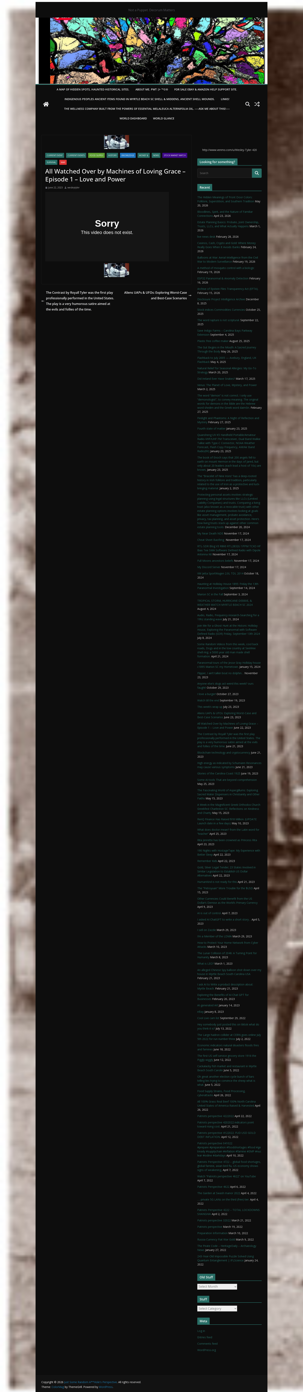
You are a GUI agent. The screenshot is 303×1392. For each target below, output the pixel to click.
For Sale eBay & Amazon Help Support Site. (205, 89)
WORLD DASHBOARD (133, 118)
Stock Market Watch (175, 155)
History (112, 155)
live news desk (206, 236)
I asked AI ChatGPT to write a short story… (224, 919)
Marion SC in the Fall (210, 594)
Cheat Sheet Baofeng (211, 540)
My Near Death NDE (210, 533)
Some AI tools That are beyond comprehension (227, 780)
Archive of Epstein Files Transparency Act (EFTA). (227, 289)
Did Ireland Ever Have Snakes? (216, 378)
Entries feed (204, 1337)
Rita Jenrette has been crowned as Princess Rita (227, 840)
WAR (63, 162)
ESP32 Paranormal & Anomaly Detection (223, 278)
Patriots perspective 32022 (214, 1220)
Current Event (55, 155)
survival (51, 162)
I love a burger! (206, 694)
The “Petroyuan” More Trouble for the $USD (225, 888)
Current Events (76, 155)
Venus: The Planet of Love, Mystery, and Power (227, 385)
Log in (201, 1331)
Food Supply (96, 155)
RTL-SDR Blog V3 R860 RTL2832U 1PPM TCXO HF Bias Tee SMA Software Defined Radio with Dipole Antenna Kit (229, 550)
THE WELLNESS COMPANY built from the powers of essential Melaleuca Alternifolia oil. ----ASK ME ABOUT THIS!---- (147, 109)
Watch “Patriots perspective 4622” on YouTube (226, 1176)
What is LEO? (205, 963)
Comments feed (207, 1343)
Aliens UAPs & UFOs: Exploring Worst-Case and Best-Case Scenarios (158, 295)
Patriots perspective (209, 1227)
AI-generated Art (207, 1005)
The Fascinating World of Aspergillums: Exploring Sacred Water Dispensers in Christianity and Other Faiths (228, 794)
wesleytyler (73, 187)
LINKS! (225, 99)
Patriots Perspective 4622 (213, 1187)
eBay (200, 1011)
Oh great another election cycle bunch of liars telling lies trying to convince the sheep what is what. (226, 1081)
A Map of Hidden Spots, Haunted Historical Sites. (93, 89)
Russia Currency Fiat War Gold (216, 1239)
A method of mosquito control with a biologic (225, 268)
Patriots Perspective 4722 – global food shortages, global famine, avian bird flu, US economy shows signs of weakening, (229, 1166)
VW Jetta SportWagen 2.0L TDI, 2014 (220, 573)
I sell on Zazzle (206, 930)
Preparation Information (212, 1233)
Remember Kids (207, 861)
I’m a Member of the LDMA (214, 936)
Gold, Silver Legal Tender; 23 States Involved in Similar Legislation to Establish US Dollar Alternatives (226, 871)
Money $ (143, 155)
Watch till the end (208, 700)
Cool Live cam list (208, 1018)
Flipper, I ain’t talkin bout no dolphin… (220, 673)
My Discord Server (208, 567)
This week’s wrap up (209, 707)
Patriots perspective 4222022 (215, 1116)
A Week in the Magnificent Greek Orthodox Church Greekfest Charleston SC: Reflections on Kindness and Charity (228, 809)
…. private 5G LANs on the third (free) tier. (223, 1199)
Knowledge (128, 155)
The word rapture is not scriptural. (218, 320)
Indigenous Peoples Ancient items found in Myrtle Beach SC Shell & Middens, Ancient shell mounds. (140, 99)
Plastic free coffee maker (213, 341)
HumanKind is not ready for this (217, 882)
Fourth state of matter (211, 428)
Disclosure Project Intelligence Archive (221, 299)
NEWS (156, 155)
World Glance (163, 118)
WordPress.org (206, 1350)
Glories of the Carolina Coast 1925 (218, 773)
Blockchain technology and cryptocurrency (223, 752)
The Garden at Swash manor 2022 (218, 1193)
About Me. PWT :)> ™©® (151, 89)
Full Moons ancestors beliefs (215, 560)
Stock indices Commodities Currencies (221, 309)
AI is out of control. (209, 913)
